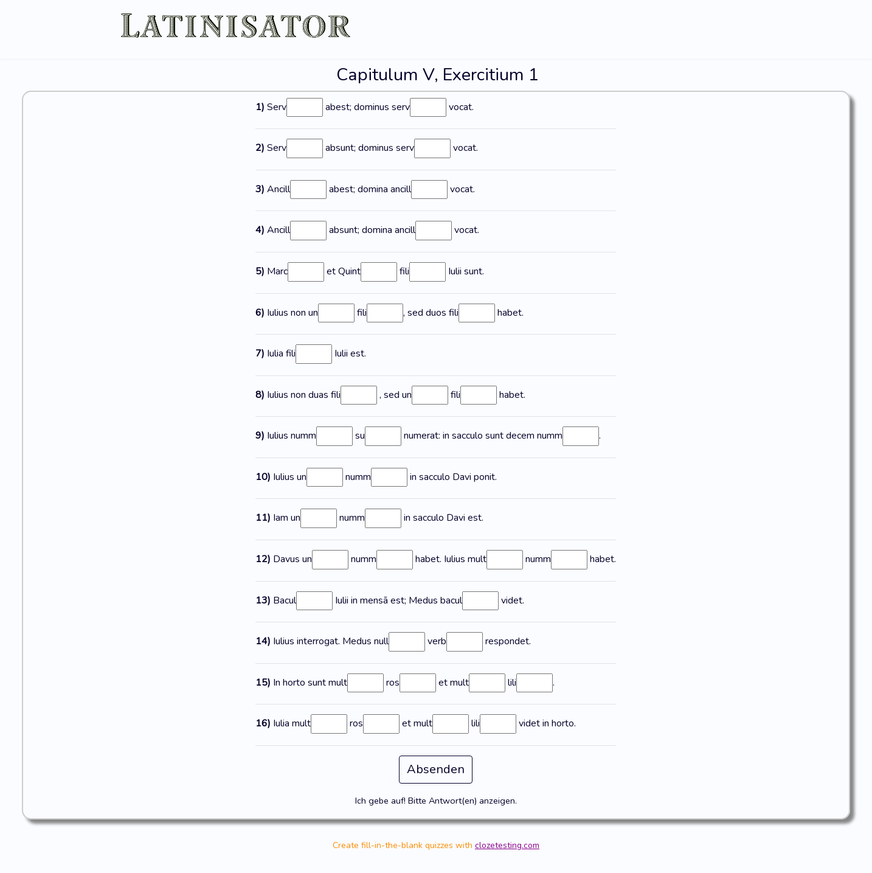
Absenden (436, 769)
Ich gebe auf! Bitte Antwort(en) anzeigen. (436, 801)
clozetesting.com (507, 845)
